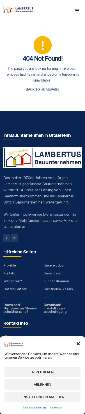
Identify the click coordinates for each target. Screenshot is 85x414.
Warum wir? (12, 281)
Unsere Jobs (53, 265)
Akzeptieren (43, 372)
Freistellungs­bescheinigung (55, 308)
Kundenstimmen (56, 281)
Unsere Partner (14, 289)
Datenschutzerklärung (34, 407)
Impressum (56, 407)
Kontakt (9, 273)
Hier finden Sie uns (58, 289)
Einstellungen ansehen (42, 397)
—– (5, 297)
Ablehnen (42, 384)
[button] (78, 343)
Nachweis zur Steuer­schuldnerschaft (20, 308)
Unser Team (53, 273)
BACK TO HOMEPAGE (42, 89)
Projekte (9, 265)
